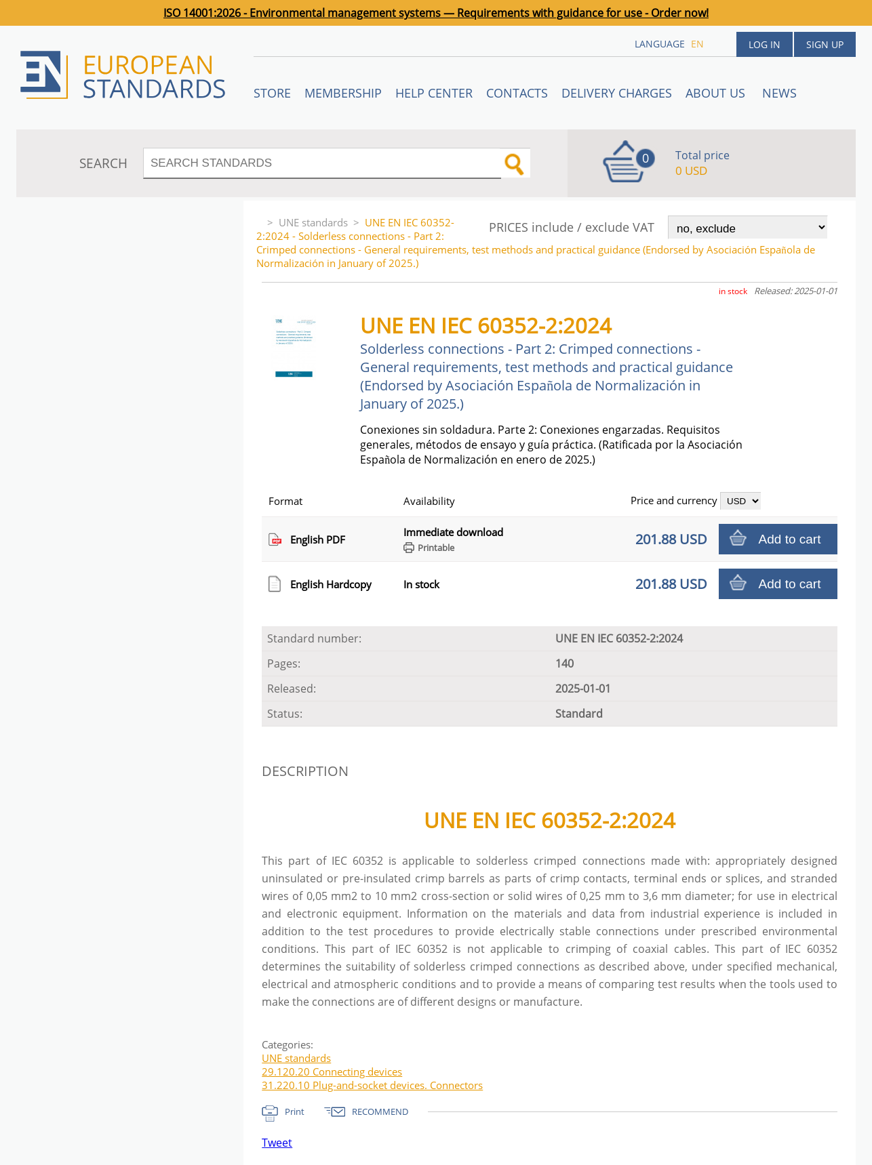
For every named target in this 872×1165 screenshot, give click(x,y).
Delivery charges (616, 93)
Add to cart (790, 539)
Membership (343, 93)
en (697, 43)
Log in (764, 44)
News (779, 93)
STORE (272, 93)
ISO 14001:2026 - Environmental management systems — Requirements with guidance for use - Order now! (436, 12)
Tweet (277, 1142)
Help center (434, 93)
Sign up (825, 44)
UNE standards (313, 222)
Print (294, 1111)
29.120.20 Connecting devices (332, 1071)
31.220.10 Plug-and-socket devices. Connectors (372, 1085)
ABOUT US (717, 93)
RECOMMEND (380, 1111)
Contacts (517, 93)
